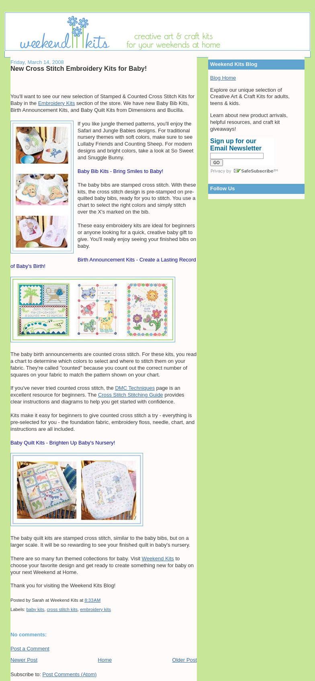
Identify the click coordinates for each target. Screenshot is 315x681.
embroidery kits (95, 609)
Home (105, 660)
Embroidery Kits (56, 103)
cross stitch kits (62, 609)
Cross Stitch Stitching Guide (130, 395)
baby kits (36, 609)
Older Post (184, 660)
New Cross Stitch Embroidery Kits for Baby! (78, 68)
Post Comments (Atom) (70, 674)
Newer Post (23, 660)
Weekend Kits (158, 558)
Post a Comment (29, 649)
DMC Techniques (135, 388)
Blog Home (223, 78)
